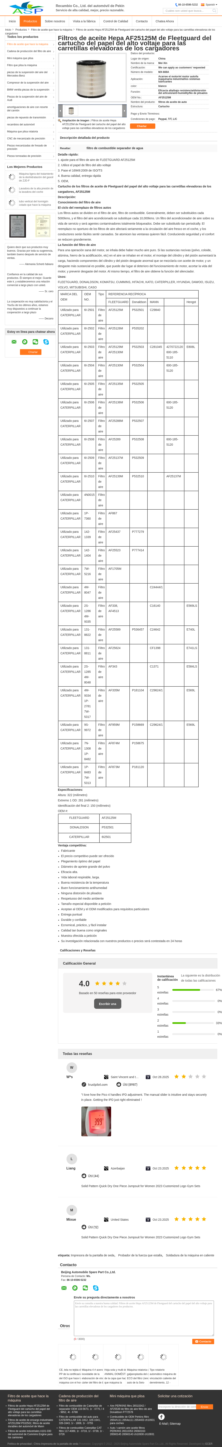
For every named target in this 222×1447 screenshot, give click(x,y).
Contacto (142, 21)
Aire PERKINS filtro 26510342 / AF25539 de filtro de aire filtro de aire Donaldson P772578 (131, 1409)
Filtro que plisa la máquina (22, 65)
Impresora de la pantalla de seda (92, 1255)
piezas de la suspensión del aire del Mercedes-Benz (27, 74)
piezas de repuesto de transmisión (26, 117)
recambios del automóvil (21, 124)
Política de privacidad (19, 1443)
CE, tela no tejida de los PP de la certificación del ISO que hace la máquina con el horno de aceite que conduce (72, 1378)
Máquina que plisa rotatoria (22, 131)
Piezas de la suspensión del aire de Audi (27, 98)
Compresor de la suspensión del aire (28, 82)
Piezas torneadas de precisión (24, 155)
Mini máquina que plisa (20, 58)
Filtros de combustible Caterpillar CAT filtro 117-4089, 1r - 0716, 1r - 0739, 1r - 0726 (81, 1431)
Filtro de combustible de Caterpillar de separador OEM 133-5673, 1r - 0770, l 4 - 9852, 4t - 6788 (81, 1409)
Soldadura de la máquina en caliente (190, 1255)
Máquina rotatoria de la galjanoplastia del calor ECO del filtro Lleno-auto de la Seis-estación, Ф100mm (140, 1378)
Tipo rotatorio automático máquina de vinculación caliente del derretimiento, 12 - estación (163, 1378)
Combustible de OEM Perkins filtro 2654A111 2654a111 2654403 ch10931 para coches (132, 1420)
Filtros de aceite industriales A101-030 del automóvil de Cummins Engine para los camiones (30, 1434)
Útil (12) (93, 1227)
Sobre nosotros (55, 21)
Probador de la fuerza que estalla (140, 1255)
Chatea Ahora (165, 21)
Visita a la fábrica (84, 21)
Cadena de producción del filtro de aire (29, 51)
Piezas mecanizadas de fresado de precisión (27, 147)
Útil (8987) (130, 1085)
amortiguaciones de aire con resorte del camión (27, 109)
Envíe (204, 1407)
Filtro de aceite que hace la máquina (51, 29)
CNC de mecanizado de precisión (26, 138)
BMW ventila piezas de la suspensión (28, 89)
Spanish (210, 4)
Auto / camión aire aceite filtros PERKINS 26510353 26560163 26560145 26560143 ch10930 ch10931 (132, 1431)
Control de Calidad (115, 21)
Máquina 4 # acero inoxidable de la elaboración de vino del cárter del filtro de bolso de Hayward (95, 1378)
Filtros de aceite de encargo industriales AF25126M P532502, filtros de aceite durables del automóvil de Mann (30, 1423)
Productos (30, 21)
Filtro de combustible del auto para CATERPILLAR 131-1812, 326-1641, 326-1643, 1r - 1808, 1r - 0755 (80, 1420)
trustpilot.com (98, 1085)
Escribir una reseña (107, 1005)
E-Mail (163, 1423)
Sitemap (175, 1423)
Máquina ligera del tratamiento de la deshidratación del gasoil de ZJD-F (36, 177)
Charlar (145, 126)
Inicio (12, 21)
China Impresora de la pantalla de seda (56, 1443)
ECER (208, 1443)
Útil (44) (93, 1176)
